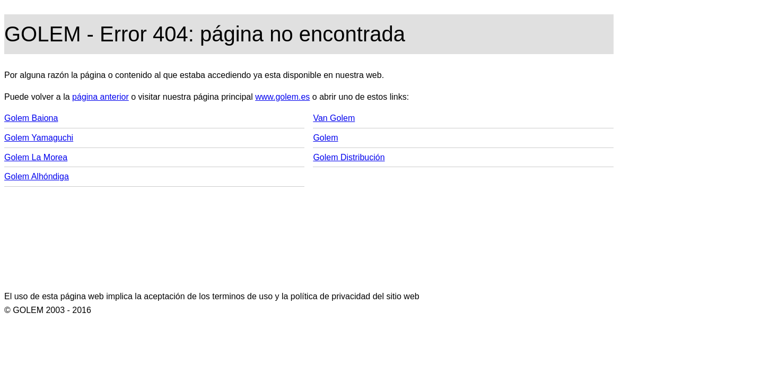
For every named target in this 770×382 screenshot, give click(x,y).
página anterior (100, 96)
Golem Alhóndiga (36, 176)
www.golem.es (282, 96)
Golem (325, 137)
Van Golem (334, 118)
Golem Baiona (31, 118)
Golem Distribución (348, 157)
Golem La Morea (35, 157)
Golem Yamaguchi (38, 137)
